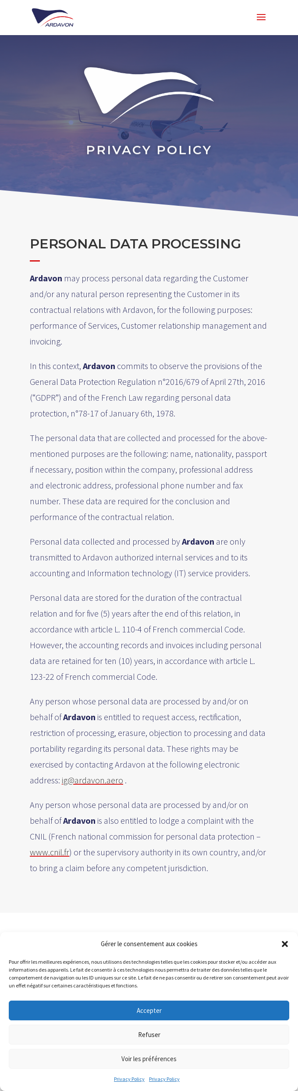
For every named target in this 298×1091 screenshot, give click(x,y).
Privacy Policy (129, 1079)
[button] (284, 944)
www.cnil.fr (49, 852)
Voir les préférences (149, 1059)
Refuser (149, 1034)
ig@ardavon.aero (92, 780)
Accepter (149, 1010)
